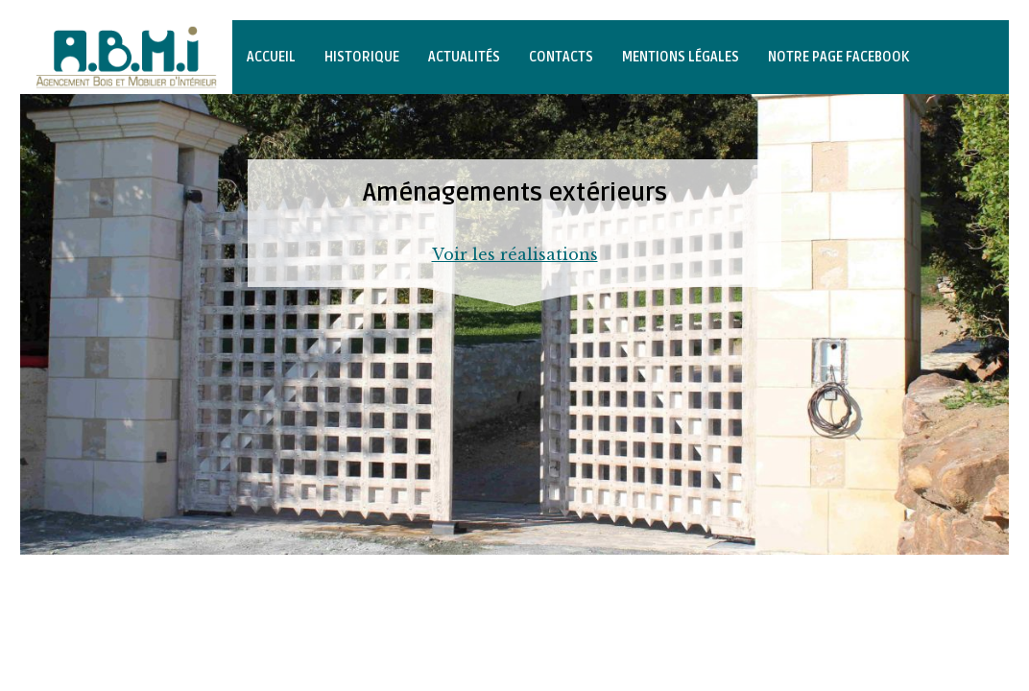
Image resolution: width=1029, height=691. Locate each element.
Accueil (271, 57)
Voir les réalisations (515, 254)
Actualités (464, 57)
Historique (361, 57)
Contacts (561, 57)
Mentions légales (680, 57)
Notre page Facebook (838, 57)
